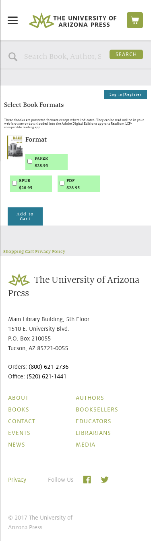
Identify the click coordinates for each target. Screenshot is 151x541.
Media (85, 444)
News (16, 444)
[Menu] (13, 20)
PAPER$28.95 (41, 162)
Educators (94, 421)
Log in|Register (126, 94)
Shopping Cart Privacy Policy (34, 251)
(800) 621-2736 (48, 366)
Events (19, 433)
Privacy (17, 479)
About (18, 398)
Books (18, 409)
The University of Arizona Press (72, 20)
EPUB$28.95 (25, 184)
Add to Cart (25, 216)
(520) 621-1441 (46, 376)
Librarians (93, 433)
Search (126, 54)
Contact (21, 421)
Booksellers (97, 409)
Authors (90, 398)
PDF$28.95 (73, 184)
